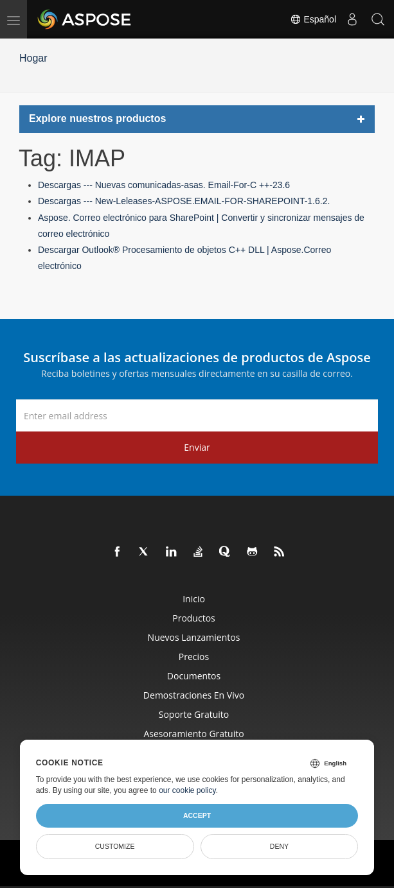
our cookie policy (187, 790)
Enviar (197, 447)
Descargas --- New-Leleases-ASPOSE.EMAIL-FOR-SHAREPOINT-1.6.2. (184, 201)
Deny (279, 846)
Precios (194, 656)
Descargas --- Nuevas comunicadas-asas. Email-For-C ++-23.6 (164, 185)
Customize (115, 846)
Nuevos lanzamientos (194, 637)
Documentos (193, 676)
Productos (193, 618)
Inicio (194, 599)
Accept (197, 815)
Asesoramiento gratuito (193, 733)
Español (313, 19)
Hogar (33, 58)
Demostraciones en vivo (193, 695)
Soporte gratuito (194, 714)
